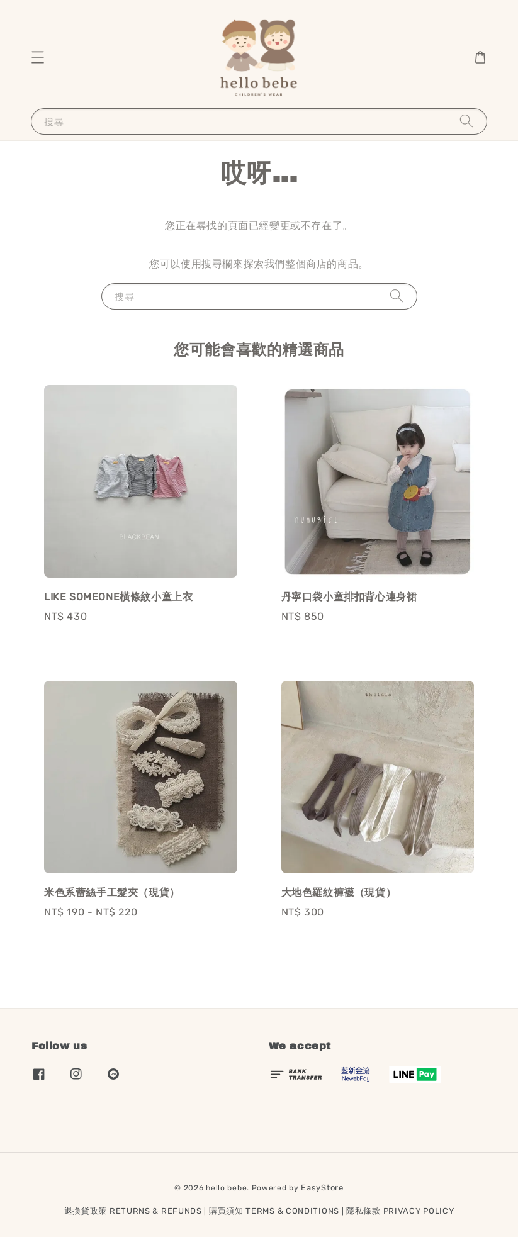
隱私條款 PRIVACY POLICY (400, 1211)
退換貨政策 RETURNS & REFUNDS (133, 1211)
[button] (38, 57)
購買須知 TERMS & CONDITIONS (274, 1211)
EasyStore (322, 1187)
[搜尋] (466, 121)
